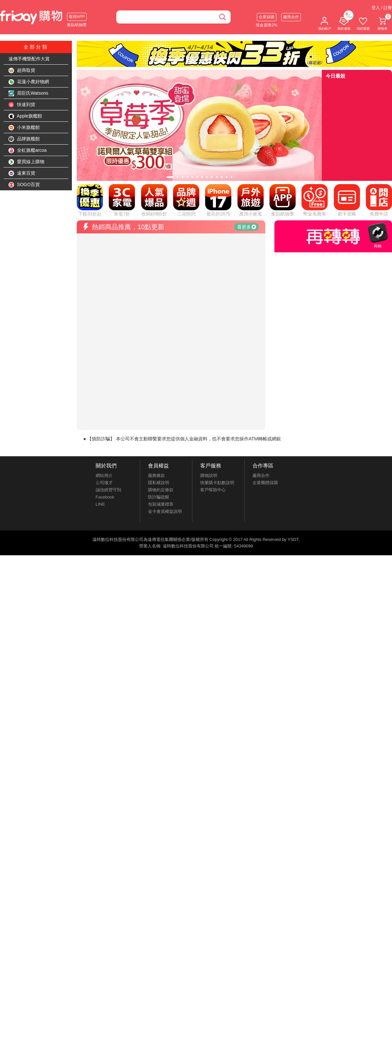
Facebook (105, 431)
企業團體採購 (265, 417)
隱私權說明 (158, 417)
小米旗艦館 (24, 128)
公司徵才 (104, 417)
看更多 (246, 161)
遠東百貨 (21, 173)
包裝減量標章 (160, 438)
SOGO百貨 (24, 185)
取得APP (77, 16)
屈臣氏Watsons (28, 93)
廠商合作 (291, 17)
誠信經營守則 (108, 424)
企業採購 (266, 17)
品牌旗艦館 (24, 139)
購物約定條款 (160, 424)
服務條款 (156, 410)
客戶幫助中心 (213, 424)
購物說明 (208, 410)
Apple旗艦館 (25, 116)
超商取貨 (21, 70)
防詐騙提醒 (158, 431)
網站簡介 (104, 410)
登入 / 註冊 (381, 7)
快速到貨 (21, 105)
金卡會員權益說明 (165, 446)
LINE (100, 438)
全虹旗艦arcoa (27, 150)
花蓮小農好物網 (28, 82)
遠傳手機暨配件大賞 (29, 58)
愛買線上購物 (26, 162)
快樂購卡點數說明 (217, 417)
